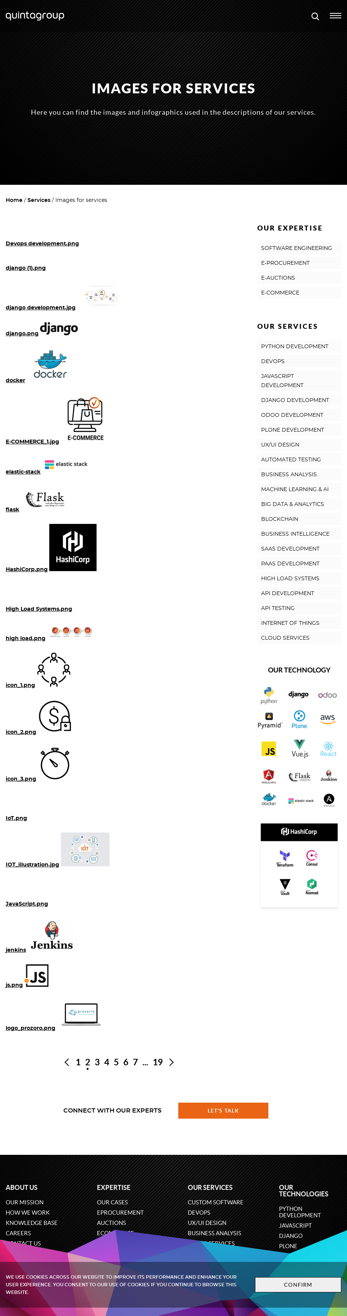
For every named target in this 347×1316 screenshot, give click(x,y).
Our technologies (303, 1190)
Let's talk (223, 1111)
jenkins (16, 950)
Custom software (216, 1202)
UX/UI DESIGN (280, 445)
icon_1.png (20, 685)
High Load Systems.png (39, 609)
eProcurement (120, 1212)
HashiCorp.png (27, 569)
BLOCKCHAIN (279, 519)
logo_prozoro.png (30, 1028)
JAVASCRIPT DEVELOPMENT (282, 381)
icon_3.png (21, 779)
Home (14, 200)
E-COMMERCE (280, 293)
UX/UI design (207, 1223)
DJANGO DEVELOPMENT (295, 400)
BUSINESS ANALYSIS (289, 474)
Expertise (114, 1187)
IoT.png (16, 818)
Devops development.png (42, 244)
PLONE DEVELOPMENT (292, 430)
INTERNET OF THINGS (290, 623)
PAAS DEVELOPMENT (290, 564)
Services (38, 200)
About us (21, 1187)
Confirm (298, 1285)
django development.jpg (41, 308)
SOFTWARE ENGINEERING (296, 248)
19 (158, 1062)
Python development (300, 1212)
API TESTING (278, 608)
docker (15, 380)
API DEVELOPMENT (287, 593)
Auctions (111, 1223)
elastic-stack (23, 472)
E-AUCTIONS (278, 278)
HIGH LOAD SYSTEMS (290, 578)
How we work (28, 1212)
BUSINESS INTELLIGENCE (295, 534)
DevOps (199, 1212)
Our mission (25, 1202)
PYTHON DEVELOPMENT (294, 346)
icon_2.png (21, 732)
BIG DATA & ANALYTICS (292, 504)
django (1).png (26, 268)
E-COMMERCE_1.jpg (32, 442)
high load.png (25, 638)
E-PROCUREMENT (285, 263)
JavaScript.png (27, 904)
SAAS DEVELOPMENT (290, 549)
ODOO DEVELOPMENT (292, 415)
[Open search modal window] (315, 16)
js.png (14, 985)
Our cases (112, 1202)
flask (12, 509)
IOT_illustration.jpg (32, 865)
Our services (210, 1187)
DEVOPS (273, 361)
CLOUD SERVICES (285, 638)
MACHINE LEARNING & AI (295, 489)
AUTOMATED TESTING (291, 460)
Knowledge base (32, 1223)
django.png (22, 333)
